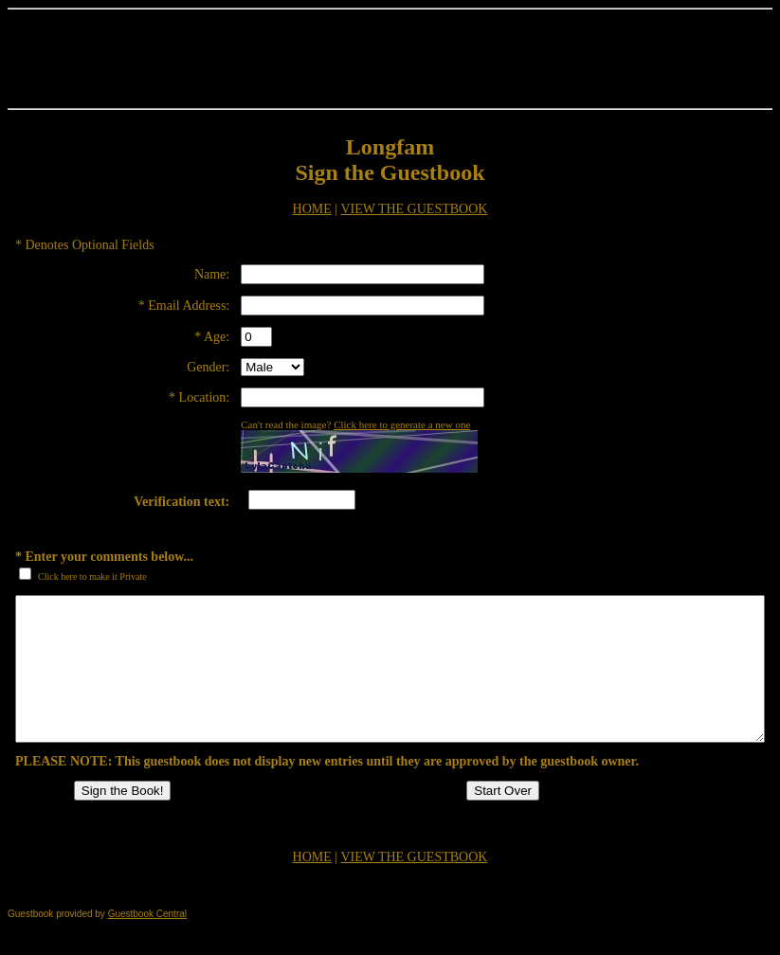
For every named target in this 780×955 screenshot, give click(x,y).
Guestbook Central (147, 942)
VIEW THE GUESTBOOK (413, 209)
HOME (312, 209)
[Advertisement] (390, 58)
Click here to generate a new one (402, 424)
